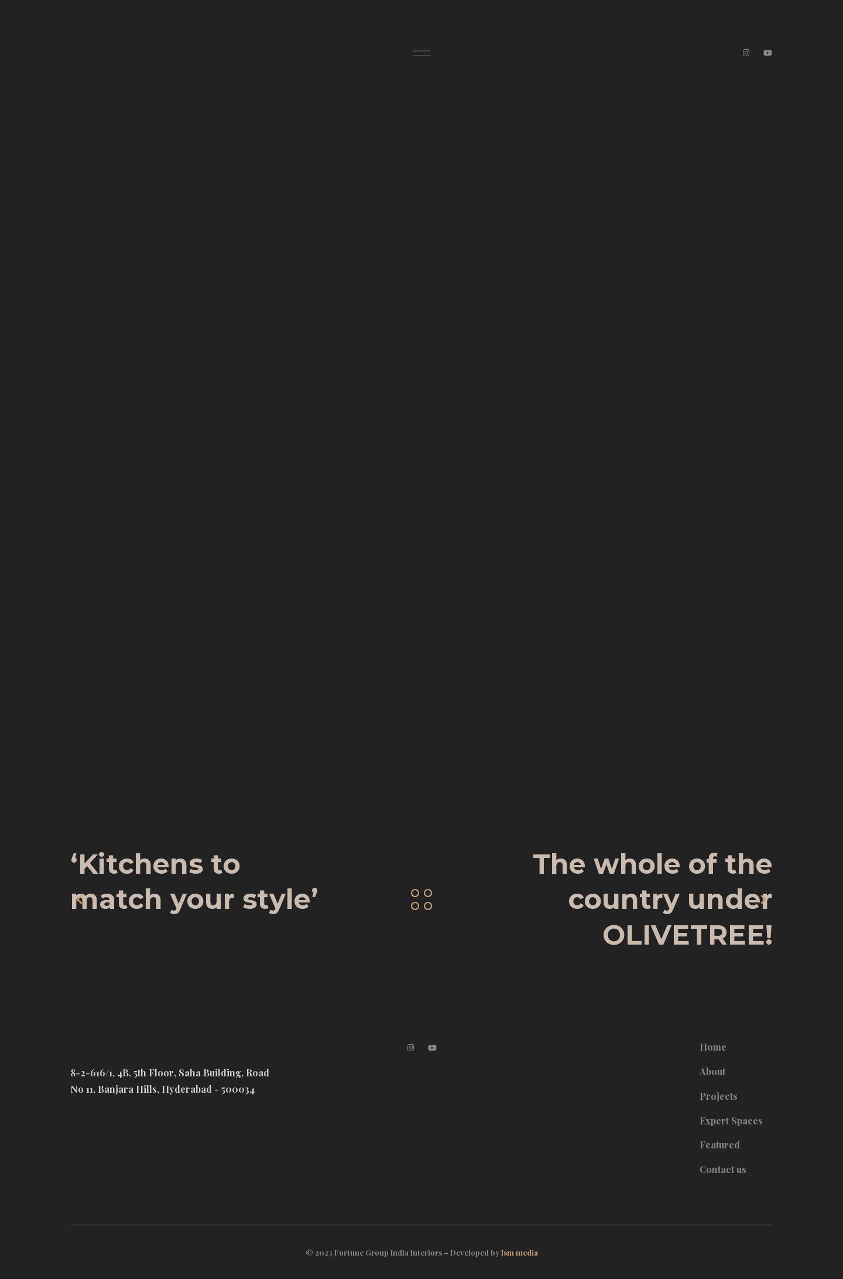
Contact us (723, 1169)
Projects (719, 1096)
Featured (720, 1144)
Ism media (519, 1252)
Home (713, 1047)
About (712, 1071)
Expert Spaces (731, 1120)
